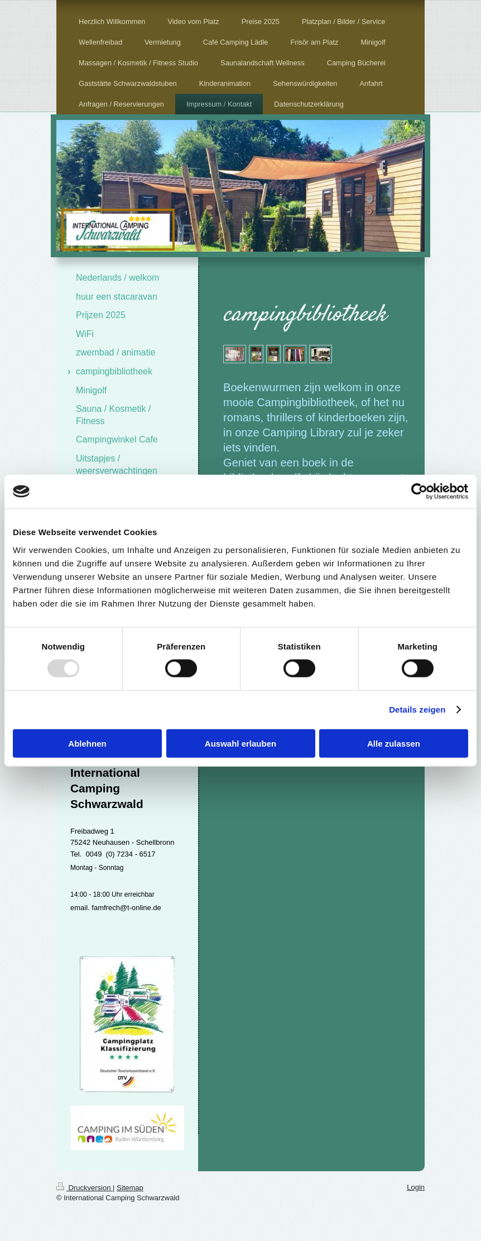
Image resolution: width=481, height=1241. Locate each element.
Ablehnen (87, 743)
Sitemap (130, 1188)
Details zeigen (417, 709)
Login (416, 1187)
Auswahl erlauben (240, 743)
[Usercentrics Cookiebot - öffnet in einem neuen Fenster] (419, 491)
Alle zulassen (393, 743)
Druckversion (84, 1188)
